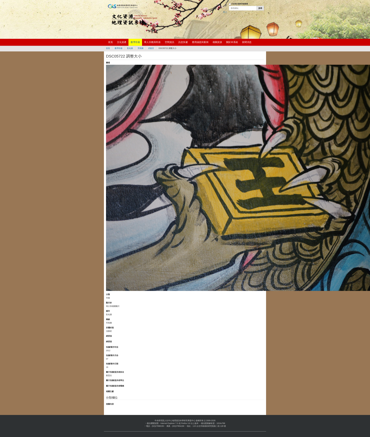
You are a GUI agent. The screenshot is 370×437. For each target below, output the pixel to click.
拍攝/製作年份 (112, 347)
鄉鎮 (108, 319)
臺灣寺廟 (135, 42)
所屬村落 (110, 328)
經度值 (109, 336)
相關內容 (110, 404)
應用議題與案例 (200, 42)
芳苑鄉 (140, 48)
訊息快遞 (183, 42)
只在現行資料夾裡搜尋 (239, 4)
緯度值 (109, 341)
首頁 (110, 42)
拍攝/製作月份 (112, 355)
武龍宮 (151, 48)
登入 (225, 12)
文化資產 (121, 42)
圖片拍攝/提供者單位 (115, 380)
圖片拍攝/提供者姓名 (115, 372)
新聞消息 (247, 42)
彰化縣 (130, 48)
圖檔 (108, 63)
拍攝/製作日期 (112, 364)
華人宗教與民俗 (152, 42)
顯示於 (109, 303)
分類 (108, 294)
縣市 (108, 311)
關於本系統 (232, 42)
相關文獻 (110, 391)
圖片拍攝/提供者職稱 (115, 386)
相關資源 (217, 42)
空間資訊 (169, 42)
